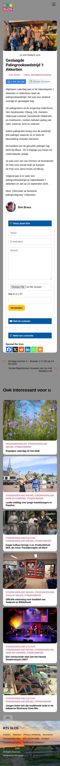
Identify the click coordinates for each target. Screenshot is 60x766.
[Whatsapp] (34, 349)
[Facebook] (9, 349)
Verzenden (17, 307)
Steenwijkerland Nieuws (41, 75)
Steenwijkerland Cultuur (20, 538)
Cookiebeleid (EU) (12, 742)
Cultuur (27, 75)
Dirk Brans (14, 75)
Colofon (7, 734)
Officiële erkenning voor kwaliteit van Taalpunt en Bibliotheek (25, 600)
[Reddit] (21, 349)
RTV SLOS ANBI (31, 738)
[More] (40, 349)
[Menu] (54, 4)
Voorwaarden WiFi (12, 738)
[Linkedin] (27, 349)
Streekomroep (23, 447)
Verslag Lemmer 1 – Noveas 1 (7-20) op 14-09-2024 (31, 362)
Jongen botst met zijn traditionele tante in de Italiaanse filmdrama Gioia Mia (29, 707)
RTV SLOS (10, 748)
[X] (15, 349)
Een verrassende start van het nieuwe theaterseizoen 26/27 (26, 658)
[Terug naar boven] (8, 718)
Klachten (17, 734)
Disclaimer (48, 734)
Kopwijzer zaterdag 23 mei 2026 (23, 451)
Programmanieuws (16, 444)
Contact (45, 738)
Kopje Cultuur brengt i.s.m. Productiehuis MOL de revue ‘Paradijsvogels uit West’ (28, 546)
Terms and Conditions (33, 742)
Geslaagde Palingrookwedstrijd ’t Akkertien (24, 65)
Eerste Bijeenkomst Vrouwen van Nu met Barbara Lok (30, 369)
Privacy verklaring (32, 734)
